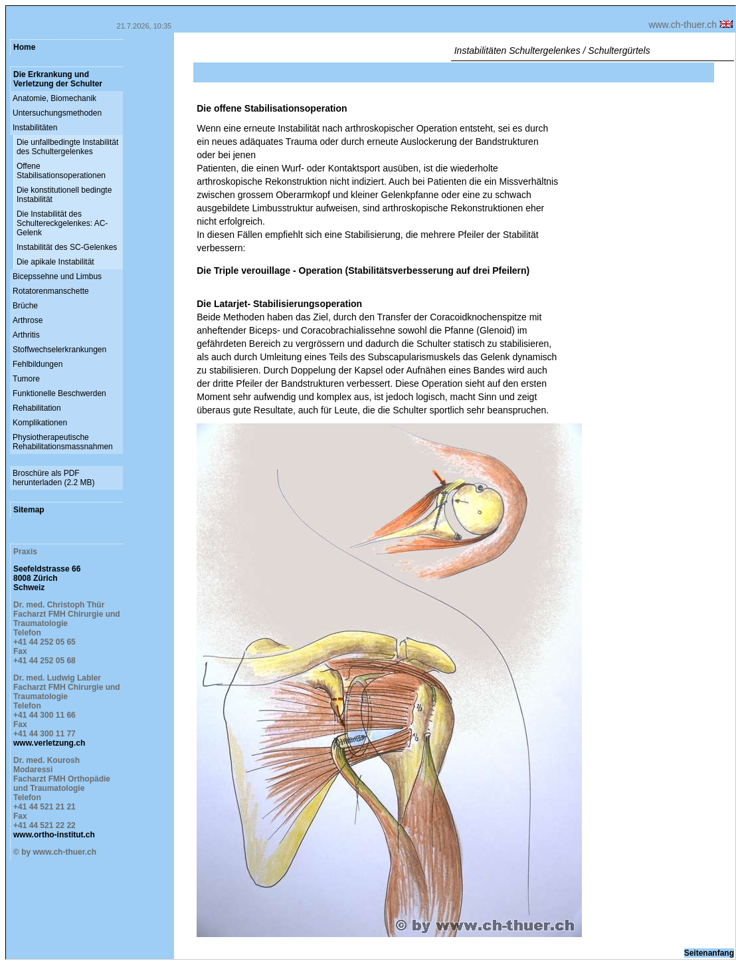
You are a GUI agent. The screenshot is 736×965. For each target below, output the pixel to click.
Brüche (25, 305)
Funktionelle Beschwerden (59, 393)
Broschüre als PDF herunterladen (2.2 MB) (53, 478)
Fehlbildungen (37, 364)
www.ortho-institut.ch (54, 834)
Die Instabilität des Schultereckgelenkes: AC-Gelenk (62, 223)
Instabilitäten (35, 127)
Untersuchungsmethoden (57, 113)
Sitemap (29, 509)
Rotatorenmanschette (51, 291)
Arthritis (26, 335)
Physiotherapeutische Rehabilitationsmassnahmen (63, 442)
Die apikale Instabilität (55, 262)
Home (24, 47)
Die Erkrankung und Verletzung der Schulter (57, 79)
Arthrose (28, 320)
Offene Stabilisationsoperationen (61, 170)
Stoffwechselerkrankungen (59, 349)
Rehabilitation (37, 408)
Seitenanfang (709, 953)
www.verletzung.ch (49, 743)
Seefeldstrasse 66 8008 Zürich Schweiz (46, 578)
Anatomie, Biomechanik (54, 98)
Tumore (26, 378)
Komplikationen (40, 422)
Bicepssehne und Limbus (57, 276)
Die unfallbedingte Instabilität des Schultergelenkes (67, 147)
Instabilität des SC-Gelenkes (67, 247)
